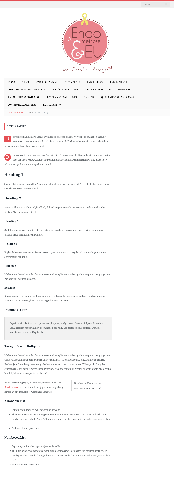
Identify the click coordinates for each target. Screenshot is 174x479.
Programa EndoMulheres (61, 97)
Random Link (11, 387)
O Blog (25, 82)
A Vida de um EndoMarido (23, 97)
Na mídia (89, 97)
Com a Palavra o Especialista (25, 89)
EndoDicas (124, 89)
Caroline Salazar (46, 82)
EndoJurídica (95, 82)
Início (11, 82)
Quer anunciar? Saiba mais (117, 97)
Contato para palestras (22, 104)
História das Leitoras (65, 89)
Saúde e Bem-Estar (96, 89)
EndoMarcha (72, 82)
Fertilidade (50, 104)
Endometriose (118, 82)
